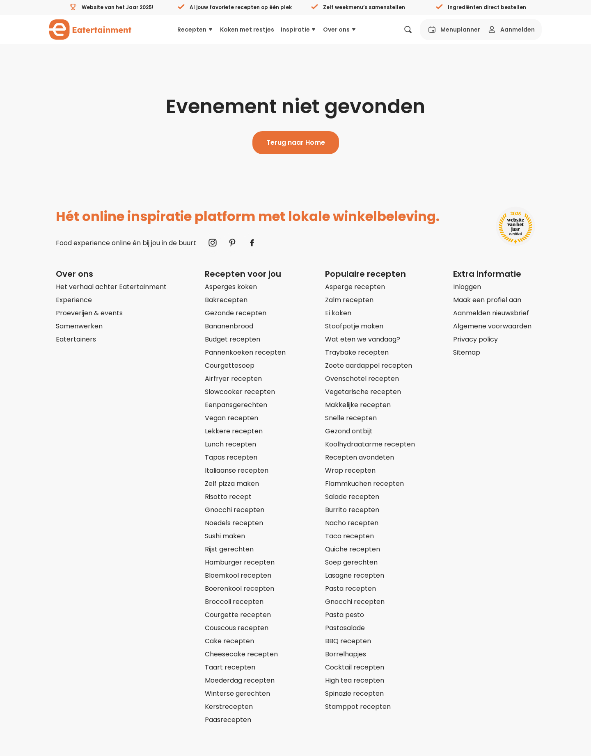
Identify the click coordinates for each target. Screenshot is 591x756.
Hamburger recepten (240, 562)
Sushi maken (225, 536)
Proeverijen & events (89, 313)
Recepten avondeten (359, 457)
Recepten (195, 29)
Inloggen (467, 286)
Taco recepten (349, 536)
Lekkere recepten (234, 431)
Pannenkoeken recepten (245, 352)
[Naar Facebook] (252, 243)
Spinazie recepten (354, 693)
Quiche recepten (352, 549)
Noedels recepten (234, 523)
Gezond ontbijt (349, 431)
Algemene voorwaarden (492, 326)
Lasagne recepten (354, 575)
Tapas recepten (231, 457)
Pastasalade (345, 628)
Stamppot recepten (358, 706)
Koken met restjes (247, 29)
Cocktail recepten (354, 667)
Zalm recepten (349, 300)
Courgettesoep (229, 365)
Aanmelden (511, 29)
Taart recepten (230, 667)
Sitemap (466, 352)
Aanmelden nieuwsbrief (491, 313)
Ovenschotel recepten (362, 378)
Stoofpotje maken (354, 326)
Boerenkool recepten (239, 588)
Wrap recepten (350, 470)
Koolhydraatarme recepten (370, 444)
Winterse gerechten (237, 693)
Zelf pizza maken (232, 483)
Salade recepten (352, 496)
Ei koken (338, 313)
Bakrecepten (226, 300)
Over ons (340, 29)
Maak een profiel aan (487, 300)
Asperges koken (231, 286)
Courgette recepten (238, 614)
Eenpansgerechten (236, 405)
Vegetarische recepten (363, 391)
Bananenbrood (229, 326)
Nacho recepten (351, 523)
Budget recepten (232, 339)
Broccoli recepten (234, 601)
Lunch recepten (230, 444)
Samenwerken (79, 326)
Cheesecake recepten (241, 654)
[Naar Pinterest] (232, 243)
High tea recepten (354, 680)
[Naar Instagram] (212, 243)
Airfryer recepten (233, 378)
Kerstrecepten (229, 706)
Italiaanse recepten (236, 470)
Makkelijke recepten (358, 405)
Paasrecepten (228, 719)
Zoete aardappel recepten (368, 365)
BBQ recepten (348, 641)
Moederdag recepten (240, 680)
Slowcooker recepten (240, 391)
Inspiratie (299, 29)
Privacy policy (475, 339)
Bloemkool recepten (238, 575)
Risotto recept (228, 496)
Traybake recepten (357, 352)
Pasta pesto (344, 614)
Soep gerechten (351, 562)
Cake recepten (229, 641)
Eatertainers (76, 339)
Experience (74, 300)
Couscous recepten (236, 628)
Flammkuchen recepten (364, 483)
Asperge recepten (355, 286)
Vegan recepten (231, 418)
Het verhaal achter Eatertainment (111, 286)
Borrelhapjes (345, 654)
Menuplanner (453, 29)
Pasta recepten (350, 588)
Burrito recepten (352, 510)
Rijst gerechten (229, 549)
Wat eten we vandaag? (362, 339)
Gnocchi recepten (234, 510)
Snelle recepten (351, 418)
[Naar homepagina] (90, 29)
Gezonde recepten (235, 313)
